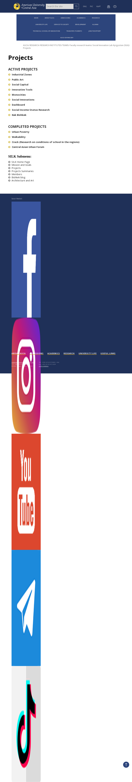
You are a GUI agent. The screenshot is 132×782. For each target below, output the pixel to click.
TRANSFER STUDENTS (74, 31)
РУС (91, 6)
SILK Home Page (19, 161)
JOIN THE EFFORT (94, 31)
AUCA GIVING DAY (66, 37)
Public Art (16, 79)
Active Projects (23, 69)
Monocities (17, 94)
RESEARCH (96, 18)
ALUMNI (95, 24)
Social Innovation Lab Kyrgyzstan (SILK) (111, 45)
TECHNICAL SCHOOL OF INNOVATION (46, 31)
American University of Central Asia (23, 362)
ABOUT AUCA (49, 18)
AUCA (26, 45)
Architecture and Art (21, 180)
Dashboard (16, 104)
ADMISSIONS (65, 18)
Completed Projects (27, 126)
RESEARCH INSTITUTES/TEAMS (54, 45)
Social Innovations (21, 99)
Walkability (16, 136)
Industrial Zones (20, 74)
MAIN (36, 18)
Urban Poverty (18, 131)
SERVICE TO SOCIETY (61, 24)
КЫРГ (98, 6)
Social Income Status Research (29, 109)
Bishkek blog (16, 177)
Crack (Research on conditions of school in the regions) (43, 142)
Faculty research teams (80, 45)
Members (15, 174)
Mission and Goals (19, 164)
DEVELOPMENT (80, 24)
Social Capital (18, 84)
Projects (27, 48)
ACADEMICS (81, 18)
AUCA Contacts (44, 366)
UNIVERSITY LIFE (41, 24)
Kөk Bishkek (17, 114)
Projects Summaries (21, 171)
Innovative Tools (20, 89)
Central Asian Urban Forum (26, 147)
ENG (85, 6)
